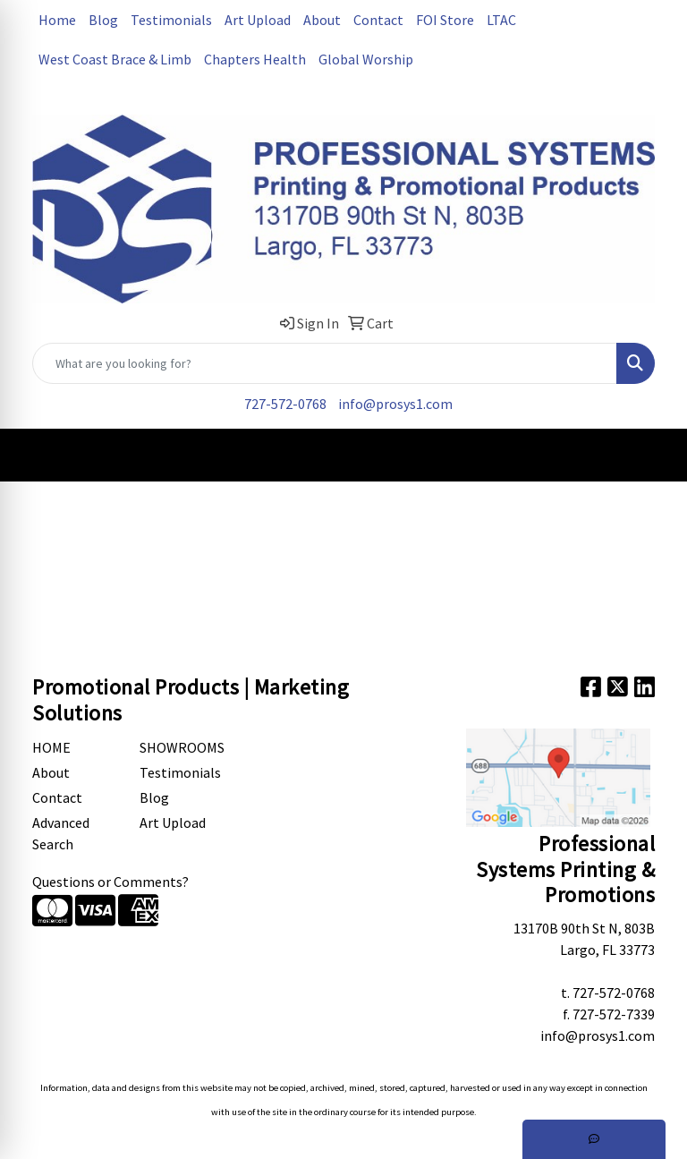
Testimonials (171, 20)
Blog (103, 20)
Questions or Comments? (110, 882)
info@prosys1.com (395, 404)
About (322, 20)
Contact (378, 20)
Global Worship (365, 59)
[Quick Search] (324, 363)
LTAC (501, 20)
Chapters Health (255, 59)
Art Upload (258, 20)
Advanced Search (60, 833)
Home (57, 20)
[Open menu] (651, 455)
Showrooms (182, 747)
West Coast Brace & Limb (114, 59)
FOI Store (445, 20)
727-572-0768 (285, 404)
